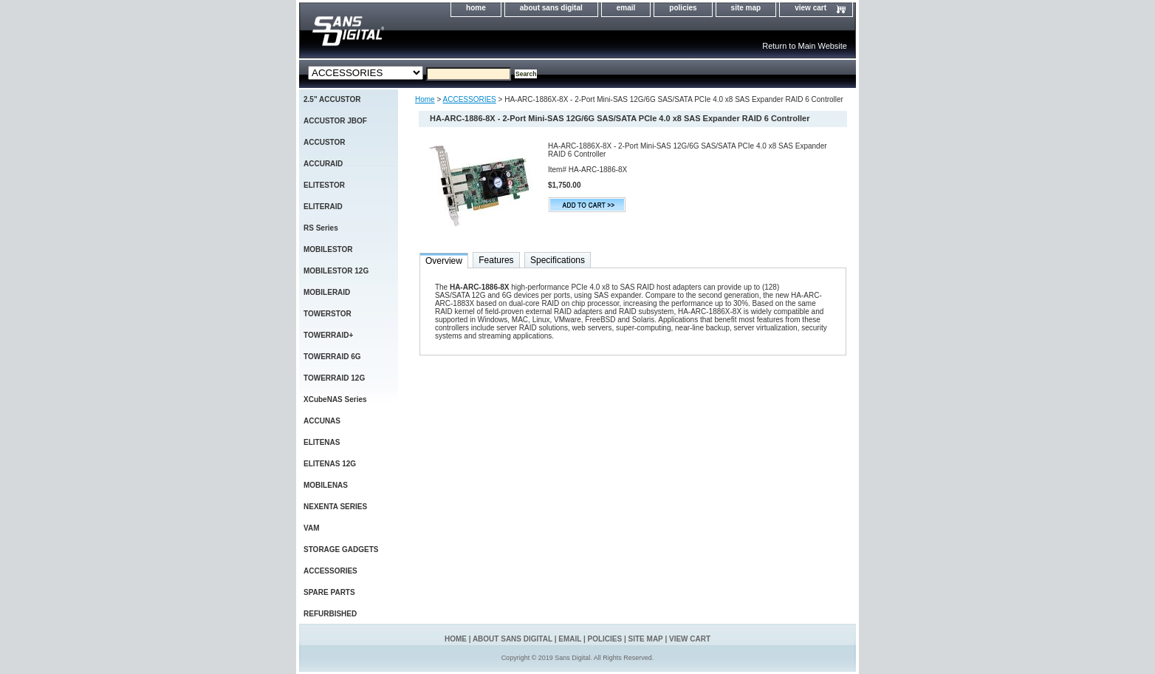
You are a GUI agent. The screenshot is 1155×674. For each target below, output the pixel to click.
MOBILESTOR (328, 249)
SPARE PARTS (329, 592)
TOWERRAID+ (328, 335)
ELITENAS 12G (330, 464)
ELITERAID (323, 206)
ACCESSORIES (469, 99)
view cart (810, 8)
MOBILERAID (327, 292)
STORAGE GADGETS (341, 549)
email (626, 8)
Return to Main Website (804, 45)
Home (425, 99)
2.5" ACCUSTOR (332, 99)
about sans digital (551, 8)
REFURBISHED (330, 614)
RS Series (321, 228)
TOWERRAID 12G (334, 378)
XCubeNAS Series (335, 399)
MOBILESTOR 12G (336, 271)
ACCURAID (323, 164)
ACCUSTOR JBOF (335, 121)
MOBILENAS (326, 485)
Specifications (557, 260)
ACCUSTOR (324, 142)
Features (496, 260)
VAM (311, 528)
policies (682, 8)
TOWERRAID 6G (332, 357)
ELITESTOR (324, 185)
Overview (443, 261)
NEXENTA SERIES (335, 507)
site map (746, 8)
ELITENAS (322, 442)
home (476, 8)
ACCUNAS (322, 421)
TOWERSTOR (328, 314)
